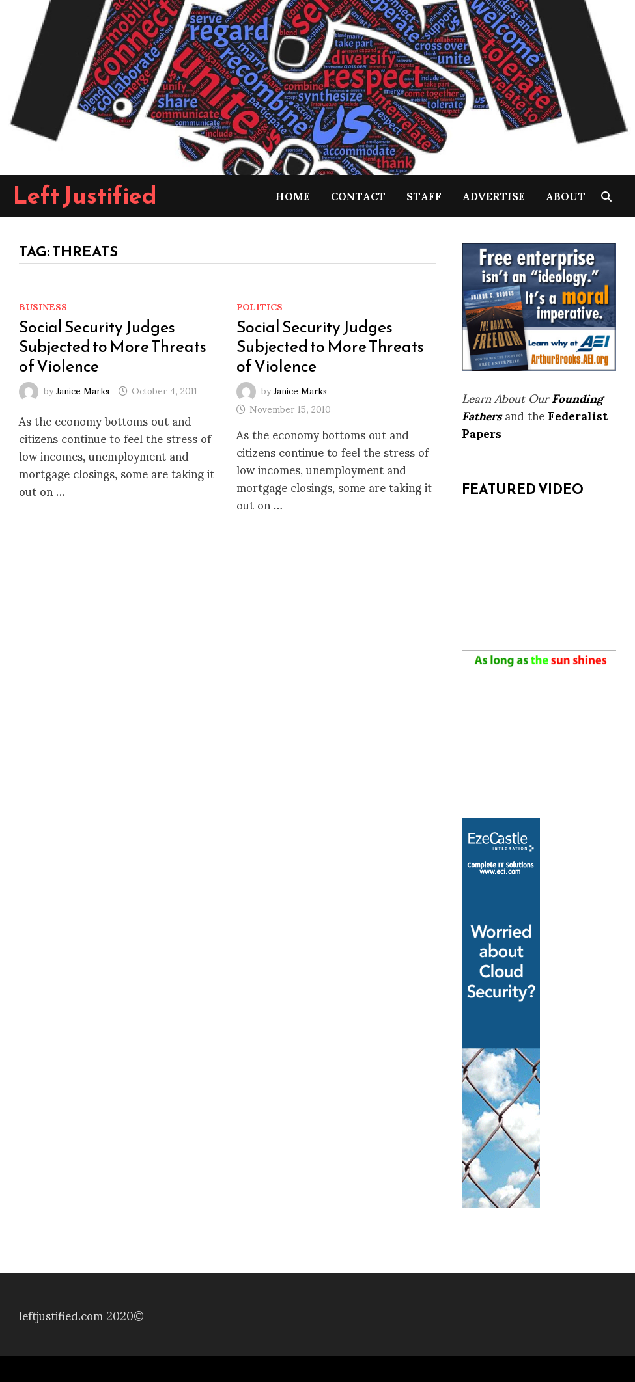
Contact (358, 195)
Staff (424, 195)
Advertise (493, 195)
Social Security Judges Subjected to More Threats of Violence (112, 346)
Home (292, 195)
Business (43, 306)
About (566, 195)
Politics (259, 306)
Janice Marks (82, 390)
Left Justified (85, 195)
